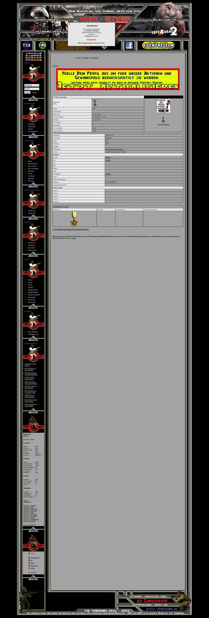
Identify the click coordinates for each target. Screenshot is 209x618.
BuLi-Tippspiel (33, 332)
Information (32, 126)
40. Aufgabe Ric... (30, 369)
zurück (55, 66)
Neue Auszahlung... (31, 405)
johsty (33, 568)
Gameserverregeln (34, 295)
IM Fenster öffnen (163, 124)
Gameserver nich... (31, 373)
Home (30, 161)
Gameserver (32, 243)
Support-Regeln (33, 292)
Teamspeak (31, 245)
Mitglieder (31, 171)
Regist (35, 92)
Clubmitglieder (33, 131)
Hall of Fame (32, 250)
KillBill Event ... (30, 396)
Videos (30, 282)
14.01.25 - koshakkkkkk (31, 519)
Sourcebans (31, 248)
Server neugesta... (31, 382)
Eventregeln (32, 297)
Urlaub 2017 (32, 210)
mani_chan (34, 565)
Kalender (31, 178)
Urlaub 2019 (32, 213)
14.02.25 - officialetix (30, 514)
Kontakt (30, 287)
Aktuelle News (32, 163)
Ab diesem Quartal (31, 400)
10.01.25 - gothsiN (29, 521)
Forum (30, 173)
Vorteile (30, 129)
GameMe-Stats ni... (31, 387)
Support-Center (33, 290)
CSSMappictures (33, 334)
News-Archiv (32, 166)
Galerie (30, 280)
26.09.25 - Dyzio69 (29, 505)
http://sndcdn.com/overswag (114, 149)
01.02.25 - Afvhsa (29, 518)
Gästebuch (31, 176)
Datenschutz (32, 302)
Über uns (31, 181)
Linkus (30, 285)
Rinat (32, 563)
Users (79, 58)
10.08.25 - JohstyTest (30, 511)
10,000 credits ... (30, 378)
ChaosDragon (35, 558)
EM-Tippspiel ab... (31, 391)
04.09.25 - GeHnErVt (30, 509)
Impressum (31, 299)
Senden (107, 157)
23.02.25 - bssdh (28, 512)
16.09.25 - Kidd (28, 507)
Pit (31, 560)
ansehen (107, 174)
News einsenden (33, 168)
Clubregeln (31, 124)
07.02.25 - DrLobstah (30, 516)
